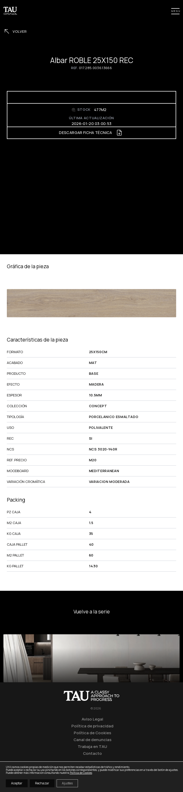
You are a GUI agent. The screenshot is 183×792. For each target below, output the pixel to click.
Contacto (92, 753)
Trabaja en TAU (92, 746)
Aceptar (16, 783)
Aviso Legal (92, 719)
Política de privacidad (92, 725)
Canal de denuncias (92, 739)
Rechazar (42, 783)
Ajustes (67, 783)
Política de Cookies (92, 732)
